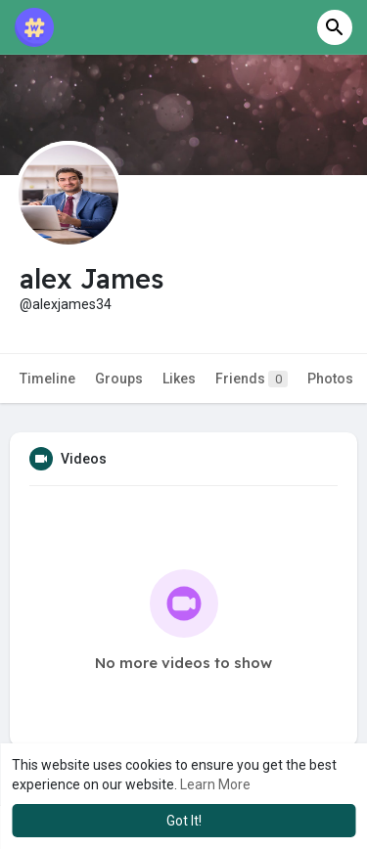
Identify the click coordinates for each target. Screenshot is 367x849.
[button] (334, 27)
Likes (179, 378)
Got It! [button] (184, 820)
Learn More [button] (215, 784)
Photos (330, 378)
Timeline (47, 378)
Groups (119, 378)
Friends (251, 379)
